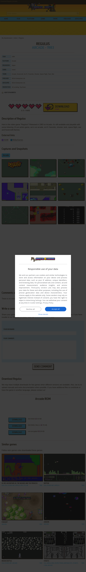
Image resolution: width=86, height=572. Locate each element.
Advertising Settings (34, 300)
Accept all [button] (56, 309)
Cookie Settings (36, 303)
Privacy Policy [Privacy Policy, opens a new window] (48, 303)
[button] (43, 314)
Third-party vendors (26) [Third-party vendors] (41, 288)
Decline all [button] (30, 309)
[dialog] (43, 286)
